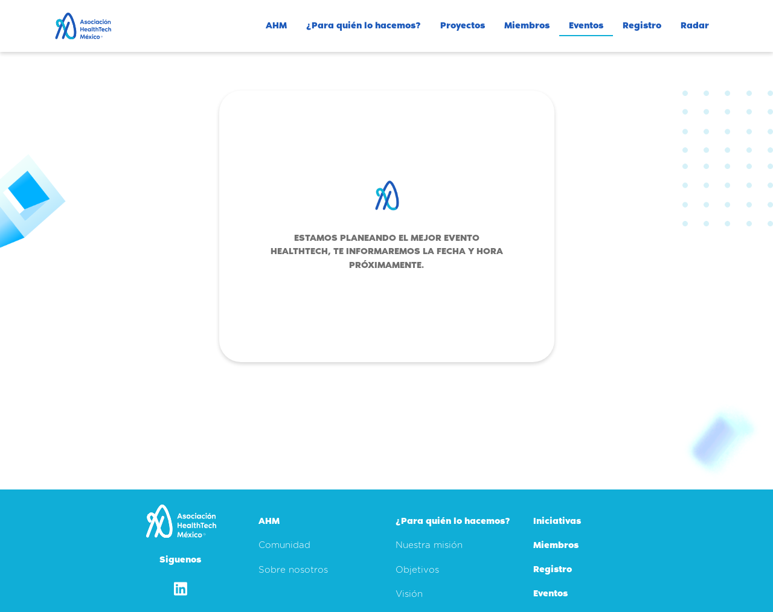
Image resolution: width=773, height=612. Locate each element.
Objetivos (417, 570)
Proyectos (462, 25)
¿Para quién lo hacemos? (453, 520)
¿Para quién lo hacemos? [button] (363, 25)
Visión (409, 594)
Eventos (586, 25)
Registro (642, 25)
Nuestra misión (429, 545)
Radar (695, 25)
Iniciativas (557, 520)
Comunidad (284, 545)
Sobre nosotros (293, 570)
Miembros (527, 25)
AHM (269, 520)
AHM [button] (276, 25)
